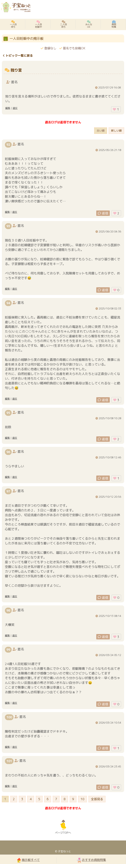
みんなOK (88, 24)
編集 (7, 108)
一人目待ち (13, 24)
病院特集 (114, 24)
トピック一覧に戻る (18, 55)
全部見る (97, 799)
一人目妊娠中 (38, 24)
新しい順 (116, 130)
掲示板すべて (28, 860)
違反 (15, 108)
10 (82, 799)
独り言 (16, 70)
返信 (103, 213)
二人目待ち (63, 24)
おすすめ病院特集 (91, 860)
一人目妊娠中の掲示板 (27, 38)
